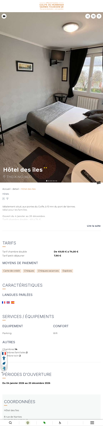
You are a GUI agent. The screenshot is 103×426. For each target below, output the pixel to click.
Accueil (6, 189)
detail (15, 189)
